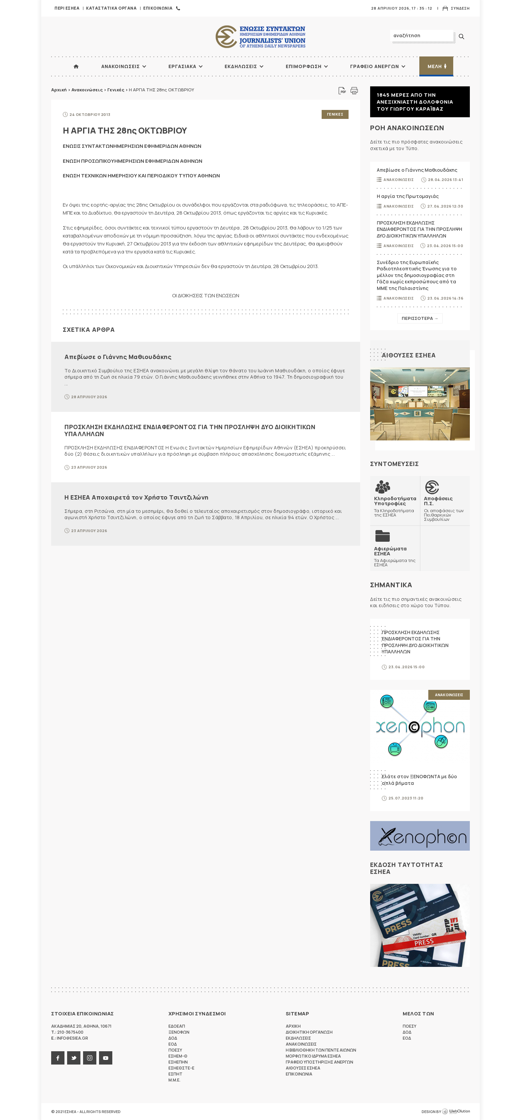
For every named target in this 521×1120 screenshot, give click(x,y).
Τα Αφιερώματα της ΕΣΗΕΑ (395, 556)
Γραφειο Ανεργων (374, 66)
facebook (57, 1058)
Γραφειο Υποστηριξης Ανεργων (319, 1062)
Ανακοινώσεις (87, 90)
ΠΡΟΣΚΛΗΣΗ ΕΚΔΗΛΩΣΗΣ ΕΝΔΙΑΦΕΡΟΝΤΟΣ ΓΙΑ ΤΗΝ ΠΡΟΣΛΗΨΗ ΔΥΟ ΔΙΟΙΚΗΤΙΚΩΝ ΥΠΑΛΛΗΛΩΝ (189, 430)
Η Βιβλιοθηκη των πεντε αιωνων (321, 1050)
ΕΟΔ (172, 1044)
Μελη (435, 66)
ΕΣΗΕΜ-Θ (177, 1056)
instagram (89, 1058)
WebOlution (456, 1111)
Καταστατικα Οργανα (111, 8)
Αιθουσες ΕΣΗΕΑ (409, 355)
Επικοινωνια (158, 8)
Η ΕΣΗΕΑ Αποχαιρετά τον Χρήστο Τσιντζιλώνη (136, 497)
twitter (73, 1058)
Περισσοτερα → (420, 318)
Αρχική (59, 90)
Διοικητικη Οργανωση (309, 1032)
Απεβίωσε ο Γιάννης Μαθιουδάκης (117, 357)
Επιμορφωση (304, 66)
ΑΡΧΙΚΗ (76, 66)
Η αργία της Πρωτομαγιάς (408, 196)
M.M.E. (174, 1080)
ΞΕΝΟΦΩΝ (178, 1032)
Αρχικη (293, 1026)
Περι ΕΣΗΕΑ (66, 8)
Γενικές (115, 90)
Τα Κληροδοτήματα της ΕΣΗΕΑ (395, 506)
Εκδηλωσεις (241, 66)
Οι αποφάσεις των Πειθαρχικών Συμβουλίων (445, 508)
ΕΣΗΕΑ (260, 36)
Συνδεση (460, 8)
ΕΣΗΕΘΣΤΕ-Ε (181, 1068)
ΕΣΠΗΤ (175, 1074)
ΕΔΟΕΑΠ (176, 1026)
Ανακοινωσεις (120, 66)
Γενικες (335, 114)
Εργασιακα (182, 66)
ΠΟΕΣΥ (175, 1050)
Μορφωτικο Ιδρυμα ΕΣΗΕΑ (313, 1056)
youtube (105, 1058)
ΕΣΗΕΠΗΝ (178, 1062)
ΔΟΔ (172, 1038)
